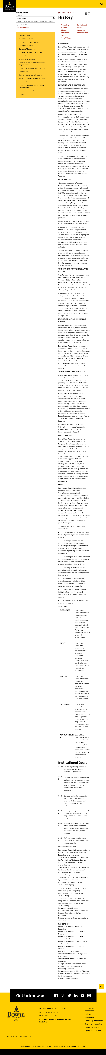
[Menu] (95, 4)
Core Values (66, 38)
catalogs (26, 1047)
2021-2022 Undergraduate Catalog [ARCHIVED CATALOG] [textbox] (35, 21)
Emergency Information (94, 1021)
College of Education (26, 49)
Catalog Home (24, 35)
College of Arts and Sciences (29, 42)
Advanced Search (23, 28)
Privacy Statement (92, 1028)
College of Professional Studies (30, 52)
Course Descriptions (26, 56)
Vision (63, 35)
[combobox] (35, 15)
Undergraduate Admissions (29, 82)
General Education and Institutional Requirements (32, 64)
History (21, 94)
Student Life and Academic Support (32, 78)
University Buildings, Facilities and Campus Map (31, 86)
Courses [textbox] (19, 15)
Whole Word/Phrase (24, 25)
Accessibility (89, 1018)
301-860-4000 (45, 1009)
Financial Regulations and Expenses (32, 68)
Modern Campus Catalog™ (74, 1047)
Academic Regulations (27, 59)
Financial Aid (23, 72)
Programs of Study (26, 39)
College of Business (26, 46)
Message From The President (29, 91)
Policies (88, 1015)
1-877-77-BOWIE (59, 1009)
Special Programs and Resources (31, 75)
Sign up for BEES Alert (93, 1031)
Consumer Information (93, 1025)
